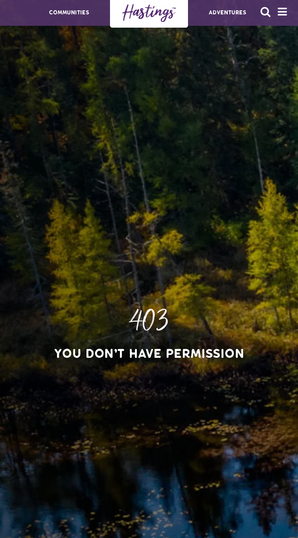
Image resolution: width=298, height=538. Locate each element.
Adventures (227, 12)
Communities (69, 12)
